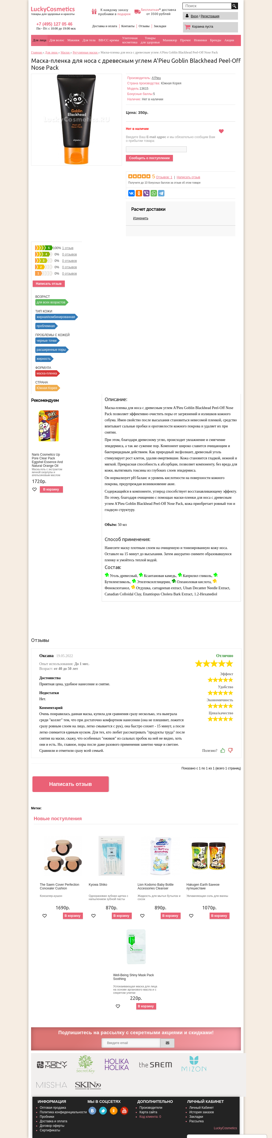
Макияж (73, 40)
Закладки (160, 26)
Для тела (89, 40)
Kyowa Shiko (98, 885)
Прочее (185, 40)
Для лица (39, 40)
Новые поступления (58, 818)
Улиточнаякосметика (130, 40)
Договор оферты (52, 1126)
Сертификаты (50, 1130)
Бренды (215, 40)
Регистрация (210, 16)
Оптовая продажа (53, 1108)
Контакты (128, 26)
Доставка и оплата (104, 26)
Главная (36, 52)
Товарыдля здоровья (150, 40)
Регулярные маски (85, 52)
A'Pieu (156, 78)
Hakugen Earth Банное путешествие (203, 886)
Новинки (200, 40)
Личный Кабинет (201, 1108)
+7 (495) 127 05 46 (54, 24)
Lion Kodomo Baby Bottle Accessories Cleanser (155, 886)
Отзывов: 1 (164, 177)
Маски (65, 52)
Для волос (56, 40)
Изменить (140, 218)
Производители (150, 1108)
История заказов (201, 1112)
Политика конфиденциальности (63, 1112)
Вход (194, 16)
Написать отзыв (188, 177)
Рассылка (196, 1121)
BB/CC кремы (109, 40)
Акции (229, 40)
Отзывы (144, 26)
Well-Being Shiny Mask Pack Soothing (133, 977)
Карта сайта (148, 1112)
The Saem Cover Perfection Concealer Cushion (59, 886)
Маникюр (170, 40)
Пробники (47, 1117)
